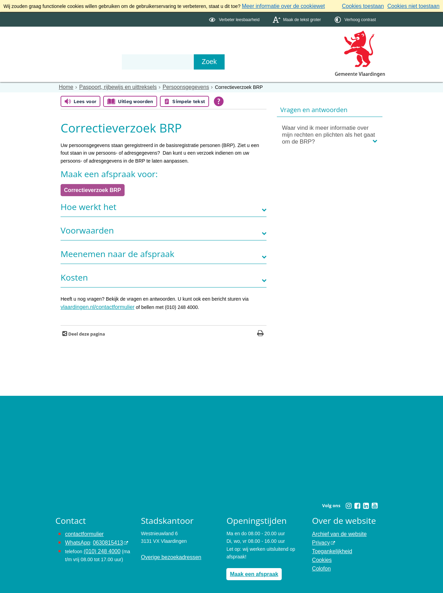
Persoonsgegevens (173, 86)
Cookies (321, 553)
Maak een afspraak (251, 570)
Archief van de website (336, 529)
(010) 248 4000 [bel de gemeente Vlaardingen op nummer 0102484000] (100, 545)
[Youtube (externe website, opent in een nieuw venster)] (374, 502)
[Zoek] (296, 61)
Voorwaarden (87, 227)
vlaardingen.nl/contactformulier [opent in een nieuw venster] (94, 304)
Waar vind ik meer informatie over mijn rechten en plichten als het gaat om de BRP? (328, 133)
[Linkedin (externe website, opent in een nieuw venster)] (366, 502)
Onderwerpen (75, 49)
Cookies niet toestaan (416, 5)
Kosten (74, 274)
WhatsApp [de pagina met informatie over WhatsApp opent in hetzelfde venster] (76, 537)
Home (65, 86)
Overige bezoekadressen (168, 553)
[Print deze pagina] (260, 330)
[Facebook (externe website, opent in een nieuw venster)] (357, 502)
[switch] (235, 18)
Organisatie (161, 49)
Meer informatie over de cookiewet (279, 5)
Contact (202, 49)
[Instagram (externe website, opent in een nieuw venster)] (348, 502)
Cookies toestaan (370, 5)
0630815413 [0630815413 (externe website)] (103, 537)
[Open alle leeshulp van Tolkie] (219, 100)
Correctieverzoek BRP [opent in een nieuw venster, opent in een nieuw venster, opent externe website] (89, 188)
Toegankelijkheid (330, 545)
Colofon (320, 561)
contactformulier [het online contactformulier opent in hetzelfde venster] (82, 529)
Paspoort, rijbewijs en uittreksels (112, 86)
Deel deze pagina (86, 330)
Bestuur (119, 49)
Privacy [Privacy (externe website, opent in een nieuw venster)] (320, 537)
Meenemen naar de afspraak (117, 251)
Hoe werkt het (88, 204)
